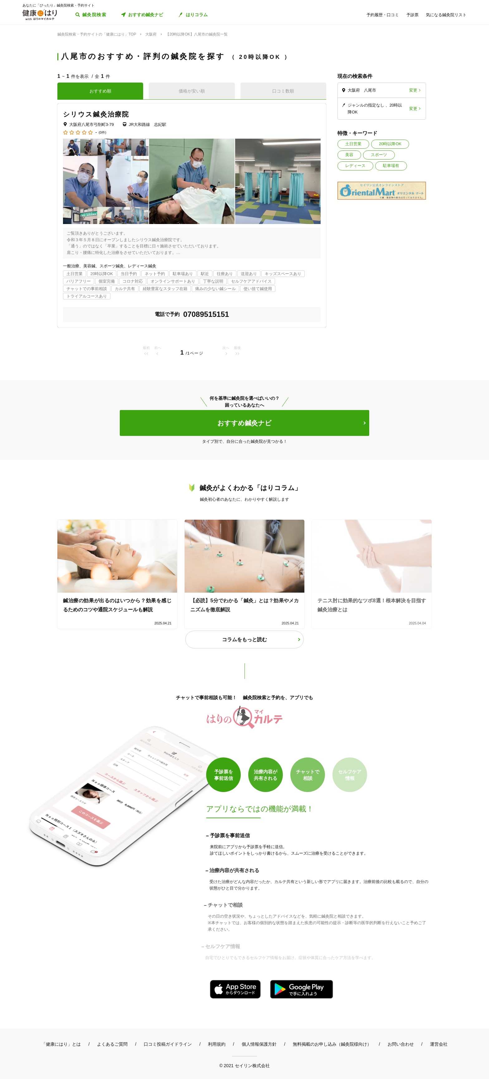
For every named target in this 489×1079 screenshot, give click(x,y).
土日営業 (353, 143)
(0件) (102, 132)
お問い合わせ (401, 1044)
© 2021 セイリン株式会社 (244, 1065)
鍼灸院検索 (94, 14)
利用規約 (216, 1044)
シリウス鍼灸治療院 (96, 114)
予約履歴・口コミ (382, 14)
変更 (413, 90)
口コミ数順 (283, 90)
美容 (349, 154)
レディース (355, 165)
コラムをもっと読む (244, 639)
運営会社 (439, 1044)
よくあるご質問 (112, 1044)
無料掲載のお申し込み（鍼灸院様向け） (332, 1044)
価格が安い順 (192, 90)
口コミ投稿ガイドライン (168, 1044)
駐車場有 (391, 165)
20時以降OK (390, 143)
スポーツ (379, 154)
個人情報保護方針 (259, 1044)
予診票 (412, 14)
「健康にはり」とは (61, 1044)
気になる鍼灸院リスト (446, 14)
